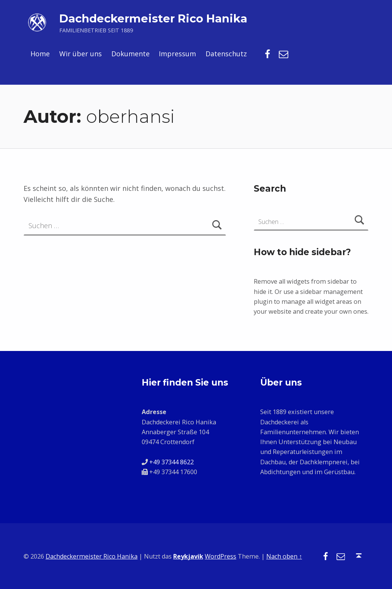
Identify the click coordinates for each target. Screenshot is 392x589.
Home (40, 53)
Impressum (177, 53)
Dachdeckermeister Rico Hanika (153, 18)
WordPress (220, 556)
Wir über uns (80, 53)
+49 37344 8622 (171, 462)
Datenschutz (226, 53)
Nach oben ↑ (284, 556)
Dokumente (130, 53)
